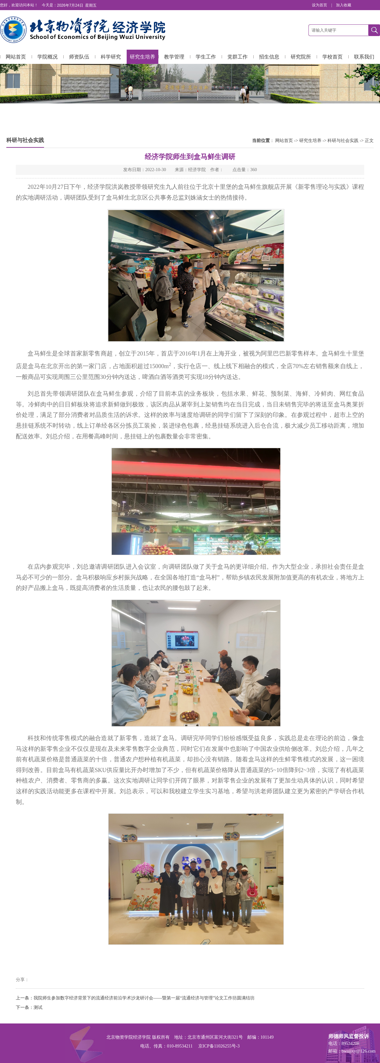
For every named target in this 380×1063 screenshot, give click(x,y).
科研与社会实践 (342, 140)
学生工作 (206, 56)
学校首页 (332, 56)
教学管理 (174, 56)
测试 (38, 1007)
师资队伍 (79, 56)
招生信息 (269, 56)
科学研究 (111, 56)
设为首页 (320, 5)
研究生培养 (142, 56)
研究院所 (301, 56)
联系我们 (364, 56)
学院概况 (47, 56)
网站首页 (16, 56)
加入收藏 (343, 5)
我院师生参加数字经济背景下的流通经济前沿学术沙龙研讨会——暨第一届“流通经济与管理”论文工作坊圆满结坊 (144, 998)
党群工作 (237, 56)
